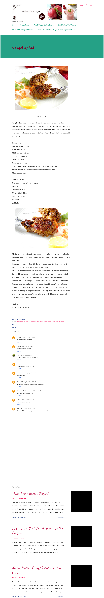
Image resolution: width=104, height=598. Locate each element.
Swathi (18, 399)
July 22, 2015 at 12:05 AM (30, 382)
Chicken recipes (33, 322)
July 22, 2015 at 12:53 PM (28, 399)
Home (14, 25)
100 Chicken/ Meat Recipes (67, 25)
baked (26, 322)
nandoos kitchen (21, 373)
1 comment (21, 557)
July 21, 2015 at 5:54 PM (26, 355)
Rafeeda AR (20, 382)
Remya (18, 364)
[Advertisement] (38, 465)
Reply (19, 342)
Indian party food (45, 322)
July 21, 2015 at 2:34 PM (28, 346)
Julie (18, 355)
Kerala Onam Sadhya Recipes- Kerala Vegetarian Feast (56, 30)
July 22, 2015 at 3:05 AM (35, 390)
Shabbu (19, 346)
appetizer (20, 322)
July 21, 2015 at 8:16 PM (32, 373)
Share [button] (14, 328)
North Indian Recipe (58, 322)
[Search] (83, 5)
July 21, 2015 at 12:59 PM (29, 337)
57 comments (21, 517)
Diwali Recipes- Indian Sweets (44, 25)
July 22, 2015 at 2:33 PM (29, 408)
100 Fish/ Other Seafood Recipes (22, 30)
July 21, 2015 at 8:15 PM (27, 364)
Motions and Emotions (22, 390)
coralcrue (19, 337)
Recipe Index (24, 25)
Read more (61, 517)
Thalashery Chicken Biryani (30, 493)
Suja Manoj (20, 408)
